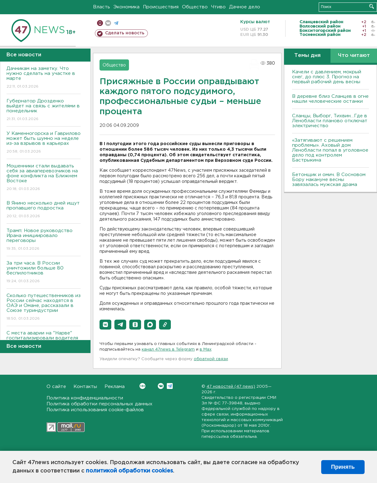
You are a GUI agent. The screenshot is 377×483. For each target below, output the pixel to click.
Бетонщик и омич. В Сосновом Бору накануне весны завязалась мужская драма (329, 180)
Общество (195, 7)
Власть (101, 7)
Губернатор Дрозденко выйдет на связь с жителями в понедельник (44, 110)
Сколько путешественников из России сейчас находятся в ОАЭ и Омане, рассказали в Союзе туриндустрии (44, 307)
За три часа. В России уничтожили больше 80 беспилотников (44, 272)
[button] (105, 325)
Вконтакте (142, 386)
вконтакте (108, 23)
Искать (371, 6)
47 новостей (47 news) (230, 386)
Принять (343, 467)
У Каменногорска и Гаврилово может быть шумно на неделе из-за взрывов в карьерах (44, 143)
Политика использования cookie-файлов (95, 410)
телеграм (116, 23)
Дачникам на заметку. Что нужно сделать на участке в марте (44, 78)
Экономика (126, 7)
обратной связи (211, 359)
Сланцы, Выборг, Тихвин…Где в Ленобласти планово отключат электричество (329, 121)
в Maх (205, 349)
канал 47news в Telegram (168, 349)
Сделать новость (124, 33)
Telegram (170, 386)
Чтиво (218, 7)
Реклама (114, 387)
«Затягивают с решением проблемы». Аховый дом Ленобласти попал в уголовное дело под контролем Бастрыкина (330, 150)
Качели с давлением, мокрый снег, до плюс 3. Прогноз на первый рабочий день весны (326, 77)
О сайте (56, 387)
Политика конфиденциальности (85, 398)
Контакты (85, 387)
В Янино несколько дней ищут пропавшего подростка (44, 210)
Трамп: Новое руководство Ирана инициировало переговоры (44, 240)
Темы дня (307, 55)
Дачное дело (244, 7)
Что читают (354, 55)
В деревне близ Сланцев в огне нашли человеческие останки (330, 98)
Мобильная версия (100, 23)
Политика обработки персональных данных (100, 404)
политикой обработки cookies (129, 470)
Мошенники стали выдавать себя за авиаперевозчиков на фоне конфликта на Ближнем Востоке (44, 178)
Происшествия (161, 7)
